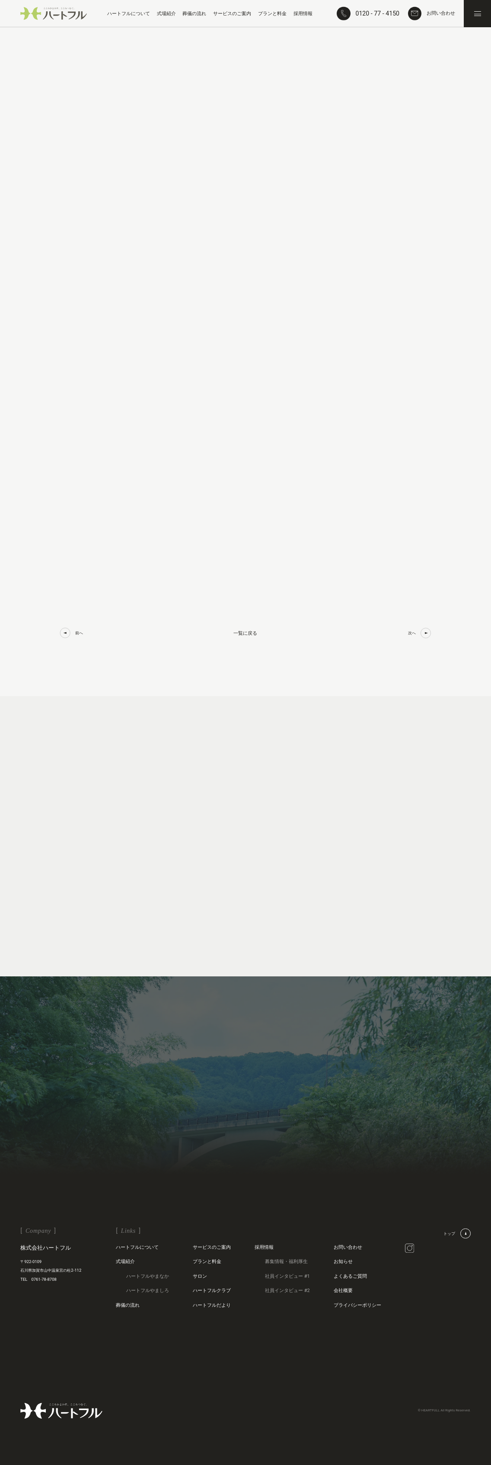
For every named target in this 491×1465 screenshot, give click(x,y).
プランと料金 (207, 1261)
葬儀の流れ (128, 1305)
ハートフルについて (137, 1247)
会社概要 (343, 1290)
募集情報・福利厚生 (286, 1261)
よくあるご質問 (350, 1276)
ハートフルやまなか (147, 1276)
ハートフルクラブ (212, 1290)
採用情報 (264, 1247)
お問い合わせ (348, 1247)
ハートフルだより (212, 1305)
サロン (200, 1276)
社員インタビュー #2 (287, 1290)
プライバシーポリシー (357, 1305)
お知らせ (343, 1261)
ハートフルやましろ (147, 1290)
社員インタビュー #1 (287, 1276)
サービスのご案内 (212, 1247)
